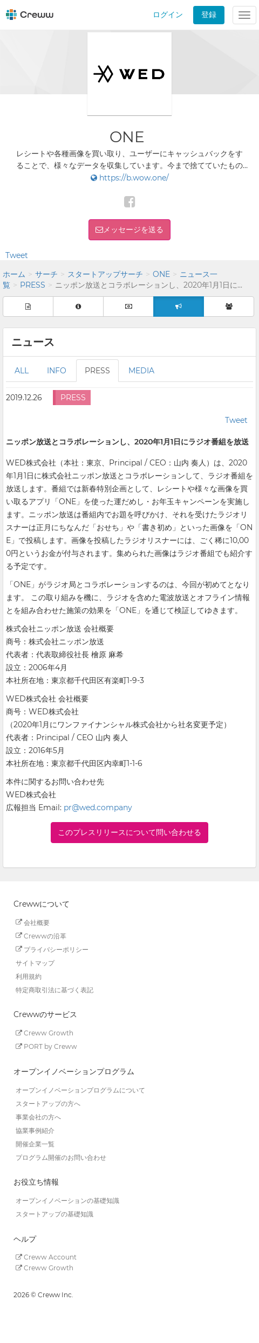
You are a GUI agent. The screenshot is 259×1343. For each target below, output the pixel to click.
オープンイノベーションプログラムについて (80, 1089)
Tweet (16, 255)
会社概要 (33, 922)
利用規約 (29, 976)
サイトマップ (35, 962)
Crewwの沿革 (41, 935)
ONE (161, 274)
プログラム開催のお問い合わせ (61, 1157)
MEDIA (141, 370)
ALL (22, 370)
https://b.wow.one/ (130, 178)
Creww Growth (44, 1033)
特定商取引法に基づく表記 (54, 989)
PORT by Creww (46, 1046)
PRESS (32, 285)
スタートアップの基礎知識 (54, 1214)
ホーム (14, 274)
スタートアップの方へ (48, 1103)
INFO (56, 370)
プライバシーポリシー (52, 949)
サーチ (46, 274)
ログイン (168, 14)
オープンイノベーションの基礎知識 (67, 1200)
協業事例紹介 (35, 1130)
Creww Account (46, 1257)
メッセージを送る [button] (133, 229)
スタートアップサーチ (105, 274)
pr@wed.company (98, 807)
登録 (208, 14)
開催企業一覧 (35, 1143)
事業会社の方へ (38, 1116)
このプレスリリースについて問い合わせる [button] (129, 832)
